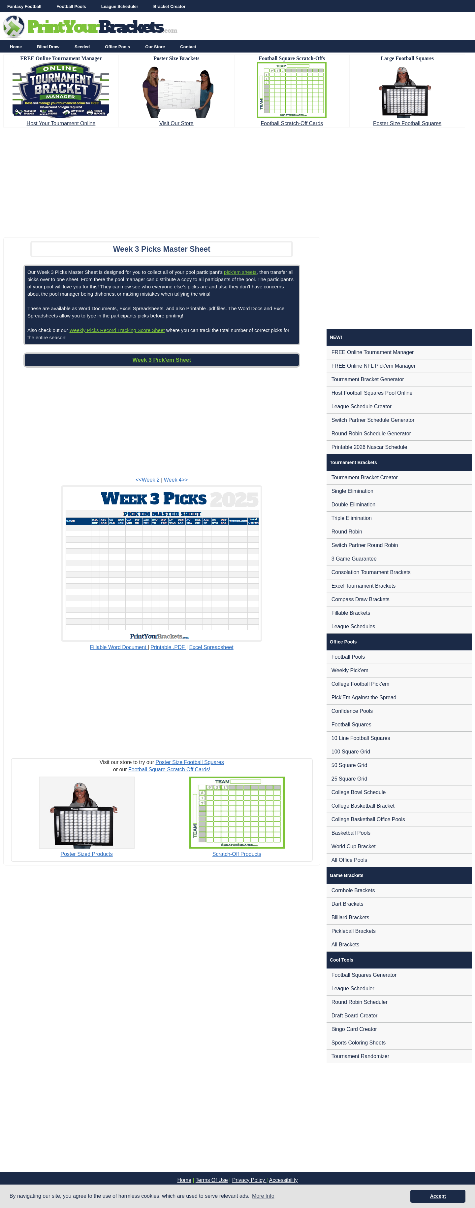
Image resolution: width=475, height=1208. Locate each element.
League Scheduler (119, 6)
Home (16, 46)
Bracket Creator (169, 6)
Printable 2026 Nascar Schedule (369, 447)
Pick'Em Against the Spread (364, 697)
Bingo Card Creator (354, 1029)
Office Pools (117, 46)
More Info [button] (263, 1196)
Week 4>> (176, 480)
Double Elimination (353, 504)
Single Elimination (352, 491)
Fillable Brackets (351, 613)
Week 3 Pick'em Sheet (161, 360)
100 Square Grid (351, 751)
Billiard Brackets (350, 917)
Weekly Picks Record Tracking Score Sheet (117, 330)
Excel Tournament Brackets (364, 586)
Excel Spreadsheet (211, 647)
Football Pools (71, 6)
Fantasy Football (24, 6)
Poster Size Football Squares (407, 123)
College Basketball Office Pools (368, 819)
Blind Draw (48, 46)
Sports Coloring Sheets (359, 1042)
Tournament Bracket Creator (365, 477)
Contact (188, 46)
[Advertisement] (237, 180)
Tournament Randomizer (360, 1056)
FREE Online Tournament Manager (373, 352)
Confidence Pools (352, 711)
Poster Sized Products (86, 854)
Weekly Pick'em (350, 670)
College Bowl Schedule (359, 792)
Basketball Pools (351, 833)
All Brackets (345, 944)
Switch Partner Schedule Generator (373, 420)
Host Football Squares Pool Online (372, 393)
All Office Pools (349, 860)
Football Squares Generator (364, 975)
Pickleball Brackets (354, 931)
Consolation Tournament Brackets (371, 572)
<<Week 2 (148, 480)
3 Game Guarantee (354, 559)
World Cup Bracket (354, 846)
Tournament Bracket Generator (368, 379)
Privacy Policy (249, 1180)
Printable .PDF (168, 647)
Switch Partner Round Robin (365, 545)
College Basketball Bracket (363, 806)
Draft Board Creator (355, 1015)
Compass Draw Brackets (361, 599)
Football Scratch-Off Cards (292, 123)
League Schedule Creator (362, 406)
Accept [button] (438, 1196)
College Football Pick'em (361, 684)
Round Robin (347, 531)
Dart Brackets (348, 904)
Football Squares (351, 724)
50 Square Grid (349, 765)
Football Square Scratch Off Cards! (169, 769)
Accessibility (283, 1180)
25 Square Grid (349, 779)
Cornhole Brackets (353, 890)
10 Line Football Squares (361, 738)
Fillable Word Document (119, 647)
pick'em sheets (240, 272)
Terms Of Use (212, 1180)
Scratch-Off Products (236, 854)
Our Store (155, 46)
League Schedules (353, 626)
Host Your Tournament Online (61, 123)
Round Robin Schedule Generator (371, 433)
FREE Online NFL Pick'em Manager (374, 366)
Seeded (82, 46)
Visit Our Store (176, 123)
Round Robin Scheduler (360, 1002)
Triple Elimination (352, 518)
